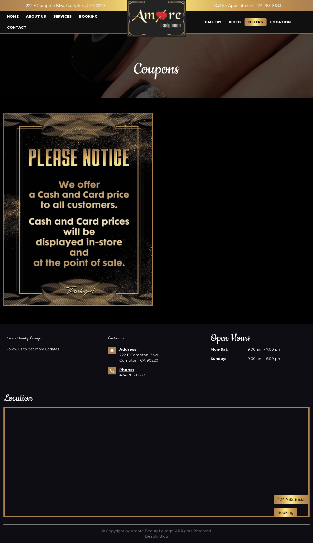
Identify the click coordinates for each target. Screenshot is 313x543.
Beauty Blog (156, 536)
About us (36, 16)
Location (280, 22)
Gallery (213, 22)
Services (62, 16)
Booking (88, 16)
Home (13, 16)
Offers (255, 22)
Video (235, 22)
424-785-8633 (132, 375)
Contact (16, 27)
